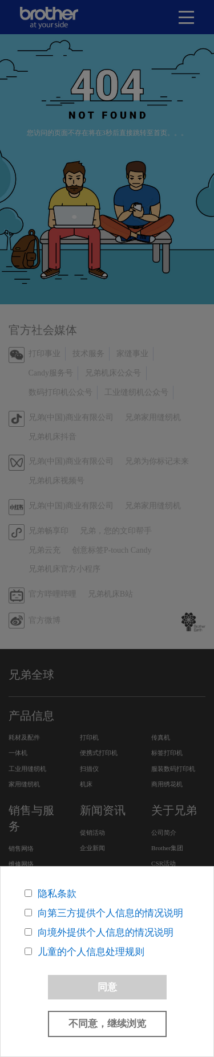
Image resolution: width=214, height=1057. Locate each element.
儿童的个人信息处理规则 (91, 951)
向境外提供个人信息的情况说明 (105, 932)
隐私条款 (57, 893)
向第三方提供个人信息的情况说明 (110, 913)
